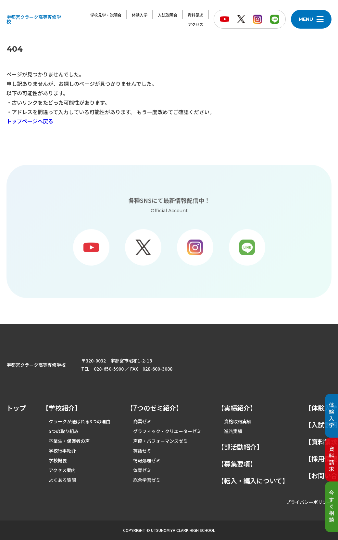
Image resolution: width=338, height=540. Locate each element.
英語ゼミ (142, 450)
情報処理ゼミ (146, 460)
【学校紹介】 (61, 408)
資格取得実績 (237, 421)
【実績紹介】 (237, 408)
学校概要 (58, 460)
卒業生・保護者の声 (69, 441)
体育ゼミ (142, 470)
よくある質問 (62, 480)
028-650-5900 (109, 368)
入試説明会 (167, 15)
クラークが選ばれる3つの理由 (79, 421)
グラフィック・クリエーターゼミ (167, 431)
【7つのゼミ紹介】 (154, 408)
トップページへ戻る (29, 121)
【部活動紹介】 (240, 447)
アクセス (195, 24)
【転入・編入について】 (253, 481)
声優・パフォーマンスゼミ (160, 441)
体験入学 (139, 15)
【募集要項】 (237, 464)
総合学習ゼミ (146, 480)
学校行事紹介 (62, 450)
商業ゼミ (142, 421)
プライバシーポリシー (309, 502)
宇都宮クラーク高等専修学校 (33, 19)
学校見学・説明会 (105, 15)
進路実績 (233, 431)
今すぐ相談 (331, 507)
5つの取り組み (64, 431)
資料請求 (195, 15)
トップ (16, 408)
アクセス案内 (62, 470)
